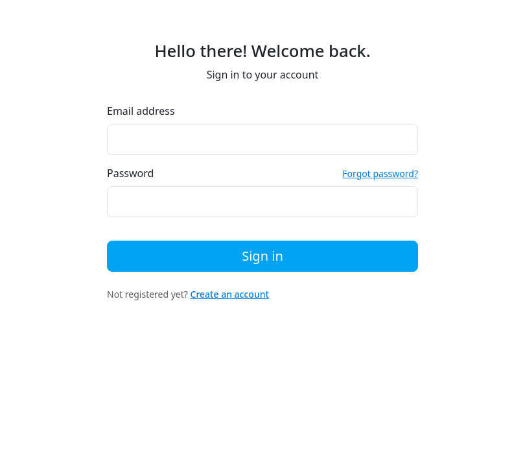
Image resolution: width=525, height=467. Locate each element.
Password (130, 173)
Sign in (262, 256)
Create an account (230, 294)
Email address (141, 111)
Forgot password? (380, 173)
